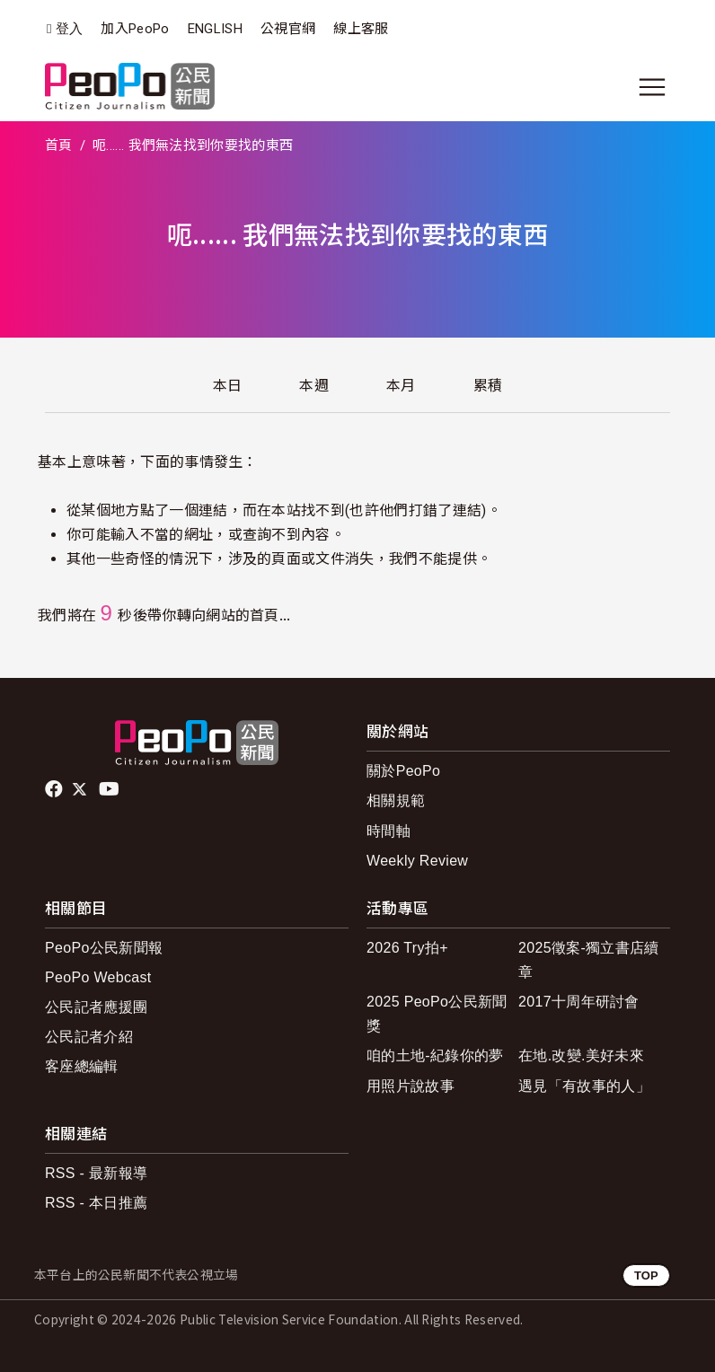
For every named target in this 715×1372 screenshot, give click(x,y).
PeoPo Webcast (98, 977)
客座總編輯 (82, 1066)
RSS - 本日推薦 (96, 1202)
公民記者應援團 (96, 1007)
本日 (228, 385)
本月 (401, 385)
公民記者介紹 (89, 1036)
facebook (55, 789)
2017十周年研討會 (579, 1001)
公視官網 (287, 29)
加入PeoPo (135, 29)
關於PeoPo (403, 770)
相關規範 (395, 800)
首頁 (59, 145)
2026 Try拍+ (407, 947)
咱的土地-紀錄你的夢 (435, 1055)
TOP (646, 1275)
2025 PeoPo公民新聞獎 (437, 1013)
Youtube (110, 789)
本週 (314, 385)
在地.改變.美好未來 (581, 1055)
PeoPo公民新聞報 (104, 947)
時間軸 (388, 831)
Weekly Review (417, 860)
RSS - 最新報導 (96, 1173)
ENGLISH (215, 29)
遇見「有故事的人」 (584, 1086)
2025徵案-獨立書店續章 (588, 960)
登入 (70, 29)
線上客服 (360, 29)
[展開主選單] (652, 87)
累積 (488, 385)
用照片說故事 (410, 1086)
